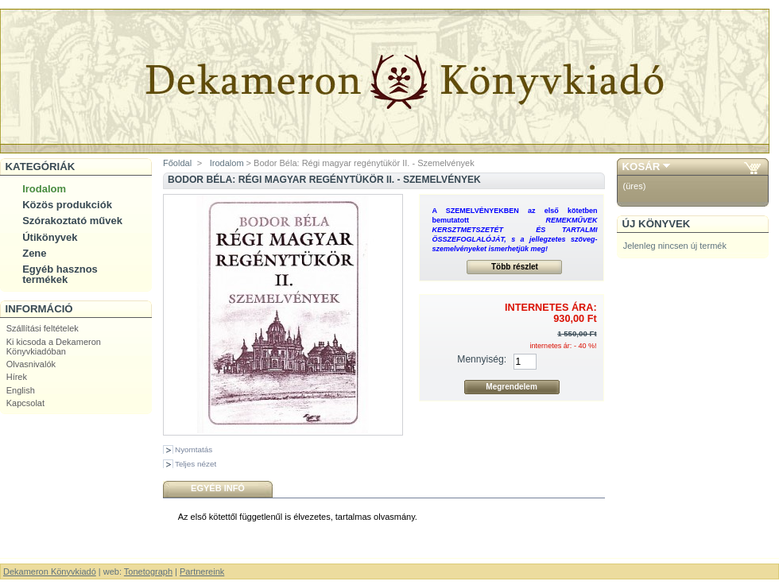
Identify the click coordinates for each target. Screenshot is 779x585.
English (20, 390)
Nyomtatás (193, 449)
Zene (34, 253)
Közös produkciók (67, 205)
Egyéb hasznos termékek (60, 274)
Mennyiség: (481, 359)
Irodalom (44, 189)
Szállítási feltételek (42, 328)
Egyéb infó (218, 488)
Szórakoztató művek (72, 221)
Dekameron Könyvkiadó (49, 571)
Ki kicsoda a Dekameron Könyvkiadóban (53, 346)
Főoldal (177, 163)
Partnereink (202, 571)
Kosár (641, 166)
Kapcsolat (25, 403)
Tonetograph (148, 571)
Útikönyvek (49, 237)
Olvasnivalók (31, 364)
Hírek (16, 377)
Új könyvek (656, 224)
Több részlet (514, 266)
